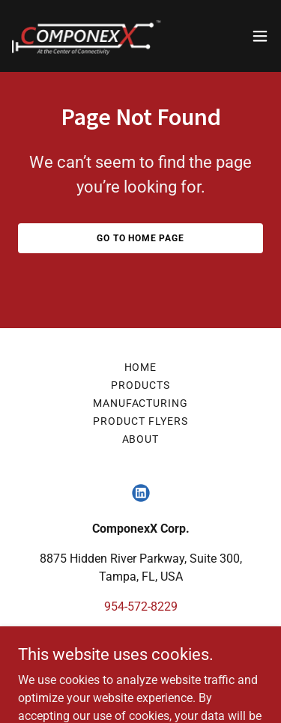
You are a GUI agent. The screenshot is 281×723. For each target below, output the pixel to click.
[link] (87, 36)
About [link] (141, 439)
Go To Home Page (140, 238)
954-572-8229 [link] (141, 606)
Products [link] (140, 385)
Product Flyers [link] (140, 421)
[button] (260, 36)
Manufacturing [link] (141, 403)
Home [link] (140, 367)
